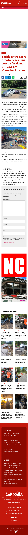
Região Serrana (18, 474)
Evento (17, 444)
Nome (5, 218)
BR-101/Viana (14, 435)
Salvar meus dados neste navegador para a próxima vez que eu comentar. (13, 239)
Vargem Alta (7, 481)
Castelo (5, 468)
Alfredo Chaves (17, 463)
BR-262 (5, 438)
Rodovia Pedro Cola (9, 451)
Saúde (16, 451)
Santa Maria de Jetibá (9, 479)
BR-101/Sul (6, 435)
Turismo (6, 453)
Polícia (21, 447)
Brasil (5, 465)
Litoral (5, 472)
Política (5, 449)
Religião (11, 449)
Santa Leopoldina (8, 477)
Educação (6, 442)
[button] (25, 7)
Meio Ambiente (14, 447)
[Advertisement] (14, 24)
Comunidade (16, 438)
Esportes (11, 444)
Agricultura (6, 433)
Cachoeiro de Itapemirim (14, 465)
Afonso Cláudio (7, 463)
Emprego (12, 442)
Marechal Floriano (8, 474)
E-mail (5, 224)
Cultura (5, 440)
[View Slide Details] (14, 44)
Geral (21, 444)
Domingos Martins (8, 470)
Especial (6, 444)
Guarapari (6, 447)
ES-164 (18, 442)
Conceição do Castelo (14, 468)
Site (4, 230)
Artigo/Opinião (15, 433)
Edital (16, 440)
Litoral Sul (10, 472)
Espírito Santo (18, 470)
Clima (10, 438)
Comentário (6, 199)
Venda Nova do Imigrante (10, 483)
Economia (11, 440)
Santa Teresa (19, 479)
